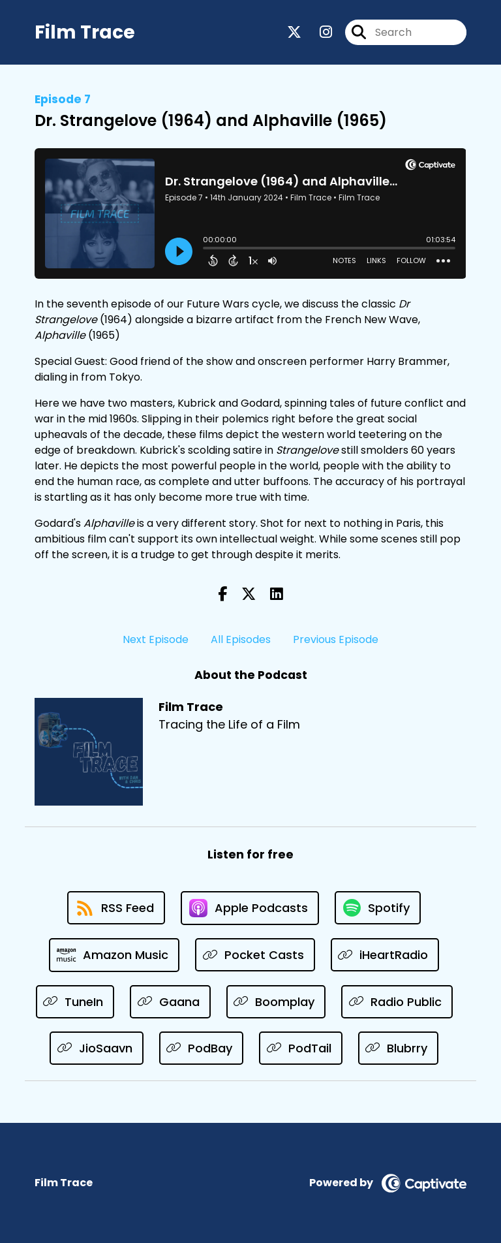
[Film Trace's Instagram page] (318, 32)
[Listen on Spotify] (378, 907)
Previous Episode (335, 639)
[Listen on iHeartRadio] (385, 954)
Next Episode (156, 639)
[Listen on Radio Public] (397, 1001)
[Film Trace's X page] (294, 32)
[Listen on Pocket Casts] (255, 954)
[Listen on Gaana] (170, 1001)
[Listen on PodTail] (300, 1048)
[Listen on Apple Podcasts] (250, 908)
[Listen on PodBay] (201, 1048)
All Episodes (241, 639)
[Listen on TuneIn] (75, 1001)
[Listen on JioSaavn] (97, 1048)
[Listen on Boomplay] (276, 1001)
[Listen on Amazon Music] (114, 955)
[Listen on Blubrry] (398, 1048)
